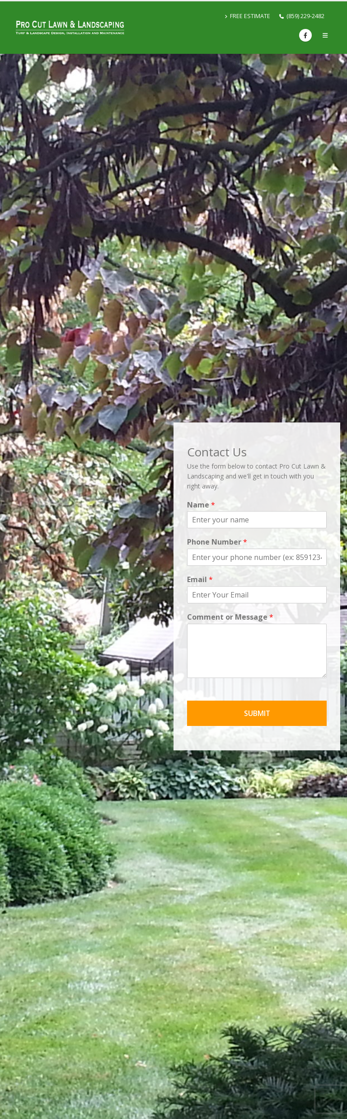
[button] (325, 35)
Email (200, 579)
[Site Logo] (70, 27)
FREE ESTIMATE (247, 16)
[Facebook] (305, 35)
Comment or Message (230, 617)
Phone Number (217, 542)
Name (201, 505)
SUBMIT (257, 713)
